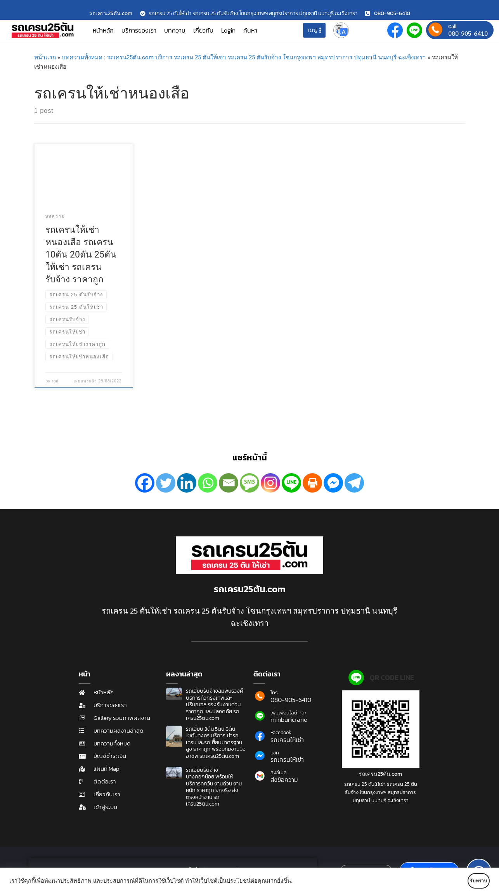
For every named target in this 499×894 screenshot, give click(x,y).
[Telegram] (354, 483)
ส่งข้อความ (284, 779)
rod (55, 381)
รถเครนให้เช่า (287, 740)
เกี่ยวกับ (203, 30)
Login (228, 30)
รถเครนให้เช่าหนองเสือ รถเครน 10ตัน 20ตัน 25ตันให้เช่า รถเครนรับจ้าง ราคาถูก (80, 255)
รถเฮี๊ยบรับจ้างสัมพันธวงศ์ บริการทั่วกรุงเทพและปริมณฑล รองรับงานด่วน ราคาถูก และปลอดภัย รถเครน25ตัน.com (214, 704)
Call (452, 26)
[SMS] (249, 483)
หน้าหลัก (103, 30)
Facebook (280, 732)
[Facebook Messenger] (333, 483)
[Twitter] (165, 483)
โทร (274, 692)
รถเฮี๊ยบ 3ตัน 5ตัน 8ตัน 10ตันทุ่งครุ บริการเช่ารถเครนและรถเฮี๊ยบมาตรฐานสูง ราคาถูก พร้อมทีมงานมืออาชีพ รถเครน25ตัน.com (216, 742)
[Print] (312, 483)
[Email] (228, 483)
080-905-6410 (468, 33)
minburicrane (288, 719)
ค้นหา (250, 30)
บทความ (174, 30)
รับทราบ (466, 881)
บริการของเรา (138, 30)
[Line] (291, 483)
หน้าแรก (45, 57)
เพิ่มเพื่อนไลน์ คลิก (289, 712)
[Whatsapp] (207, 483)
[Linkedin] (186, 483)
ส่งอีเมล (278, 772)
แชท (274, 752)
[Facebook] (144, 483)
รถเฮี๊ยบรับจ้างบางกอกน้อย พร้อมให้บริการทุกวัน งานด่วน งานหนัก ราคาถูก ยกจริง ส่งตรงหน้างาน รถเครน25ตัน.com (214, 787)
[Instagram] (270, 483)
